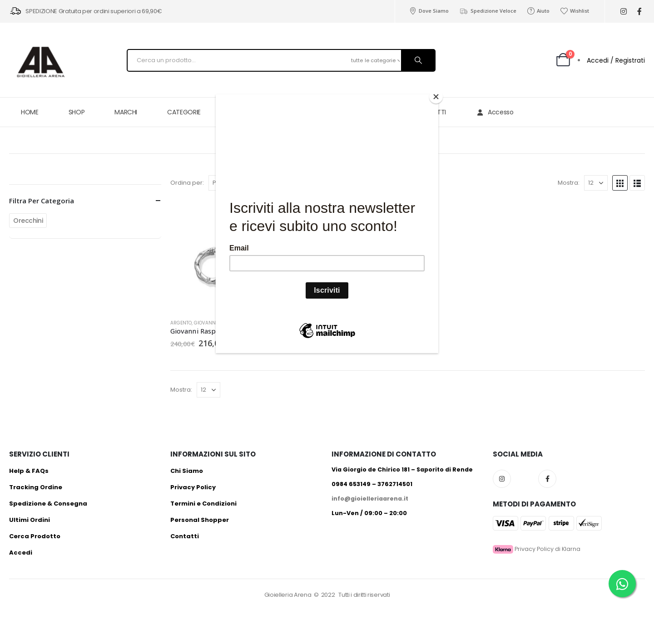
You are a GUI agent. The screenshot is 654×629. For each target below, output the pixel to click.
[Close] (436, 96)
